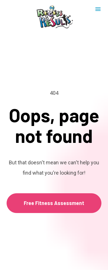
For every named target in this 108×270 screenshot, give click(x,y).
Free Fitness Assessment (54, 198)
